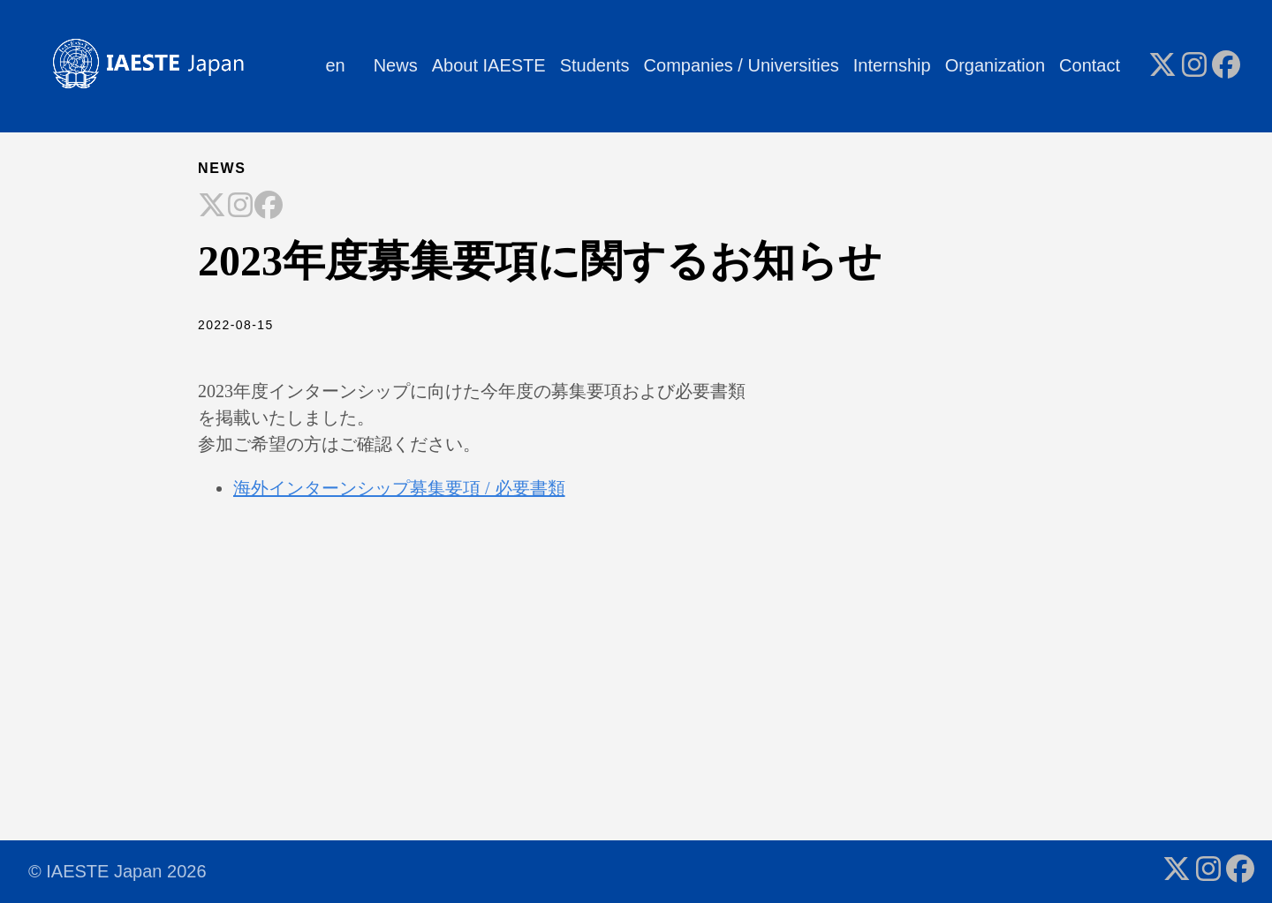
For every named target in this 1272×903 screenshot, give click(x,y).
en (334, 65)
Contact (1089, 65)
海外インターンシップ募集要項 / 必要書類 (399, 488)
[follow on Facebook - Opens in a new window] (1226, 66)
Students (595, 65)
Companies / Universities (741, 65)
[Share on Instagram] (240, 206)
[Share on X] (212, 206)
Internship (892, 65)
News (396, 65)
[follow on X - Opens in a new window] (1162, 66)
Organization (995, 65)
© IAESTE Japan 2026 (117, 871)
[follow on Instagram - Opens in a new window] (1194, 66)
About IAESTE (489, 65)
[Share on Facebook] (268, 206)
